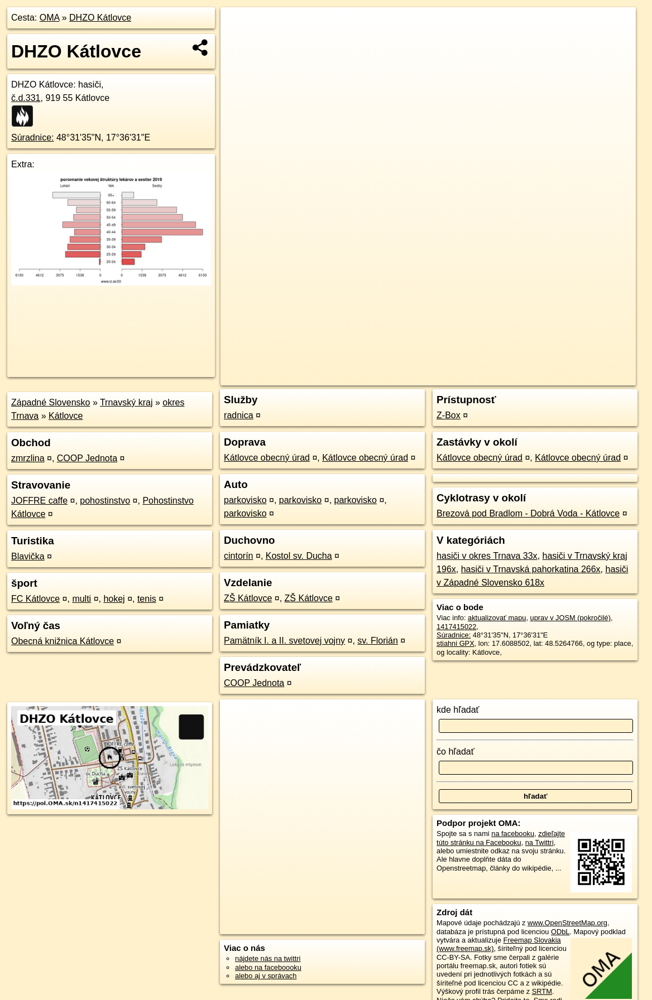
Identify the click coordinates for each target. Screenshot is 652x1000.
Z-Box (449, 415)
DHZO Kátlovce (100, 17)
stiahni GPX (455, 643)
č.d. (26, 98)
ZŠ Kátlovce (248, 598)
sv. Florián (377, 640)
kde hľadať (458, 709)
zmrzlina (28, 458)
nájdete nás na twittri (267, 958)
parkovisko (245, 500)
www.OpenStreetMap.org (567, 923)
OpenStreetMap (443, 377)
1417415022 (456, 626)
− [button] (239, 43)
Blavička (28, 556)
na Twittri (539, 842)
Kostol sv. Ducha (299, 556)
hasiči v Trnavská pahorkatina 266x (531, 569)
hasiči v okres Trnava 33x (487, 556)
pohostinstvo (105, 500)
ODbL (560, 931)
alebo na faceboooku (268, 967)
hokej (113, 598)
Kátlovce (66, 416)
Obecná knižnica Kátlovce (62, 641)
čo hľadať (455, 751)
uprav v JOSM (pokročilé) (570, 617)
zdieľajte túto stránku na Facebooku (501, 837)
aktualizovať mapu (497, 617)
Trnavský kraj (126, 402)
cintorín (238, 556)
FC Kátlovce (35, 598)
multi (81, 598)
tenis (146, 598)
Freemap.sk (501, 377)
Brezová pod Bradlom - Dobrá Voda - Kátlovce (528, 513)
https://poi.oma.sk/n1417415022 (585, 377)
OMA (50, 17)
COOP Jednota (87, 458)
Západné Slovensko (50, 402)
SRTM (542, 991)
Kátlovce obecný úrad (267, 457)
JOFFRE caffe (39, 500)
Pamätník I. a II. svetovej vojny (284, 640)
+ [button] (239, 26)
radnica (238, 415)
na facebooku (512, 833)
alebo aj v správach (265, 976)
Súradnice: (32, 137)
